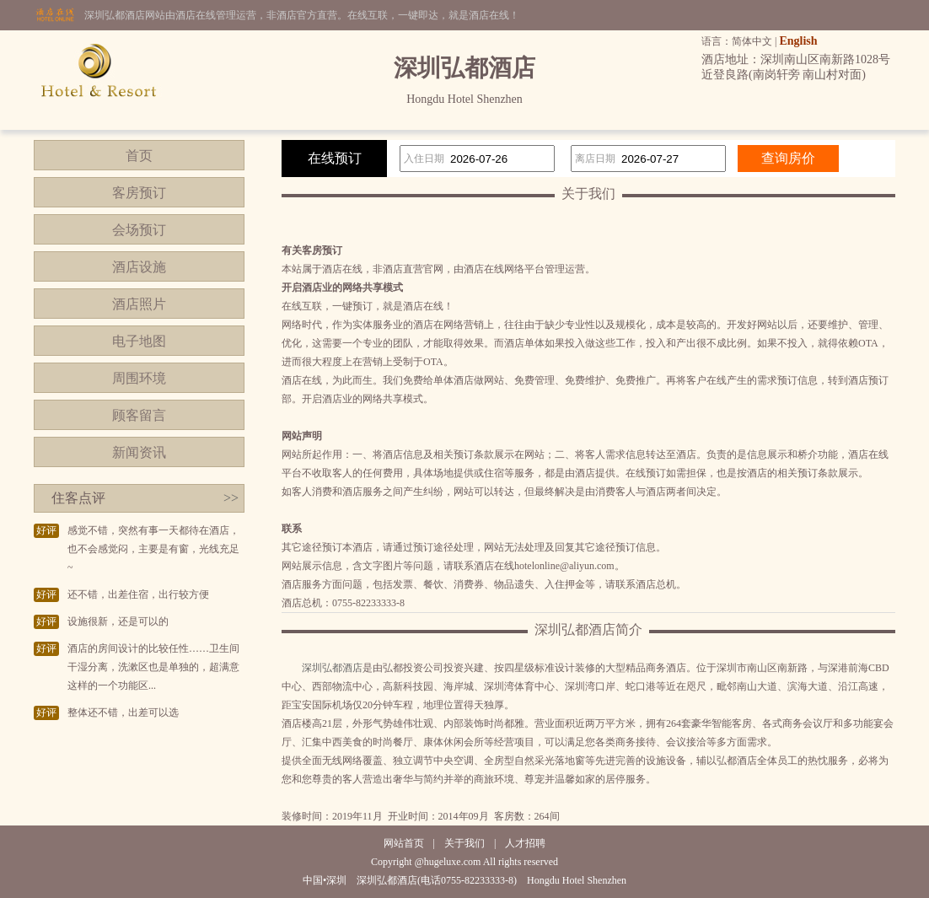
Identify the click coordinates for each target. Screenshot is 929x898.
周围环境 (139, 378)
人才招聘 (525, 843)
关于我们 (464, 843)
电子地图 (139, 341)
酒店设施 (139, 267)
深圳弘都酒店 (332, 668)
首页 (139, 155)
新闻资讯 (139, 452)
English (798, 41)
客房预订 (139, 193)
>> (231, 498)
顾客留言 (139, 415)
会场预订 (139, 230)
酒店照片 (139, 304)
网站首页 (404, 843)
